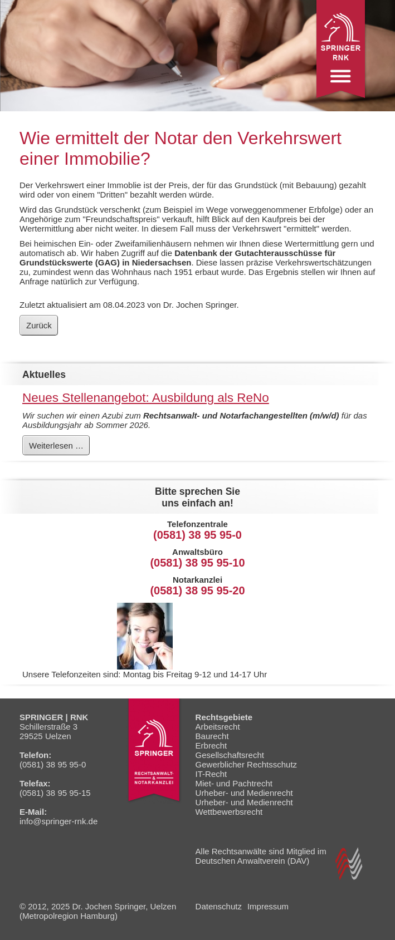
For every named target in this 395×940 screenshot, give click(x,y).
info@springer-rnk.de (58, 821)
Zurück (39, 325)
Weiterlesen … (59, 447)
